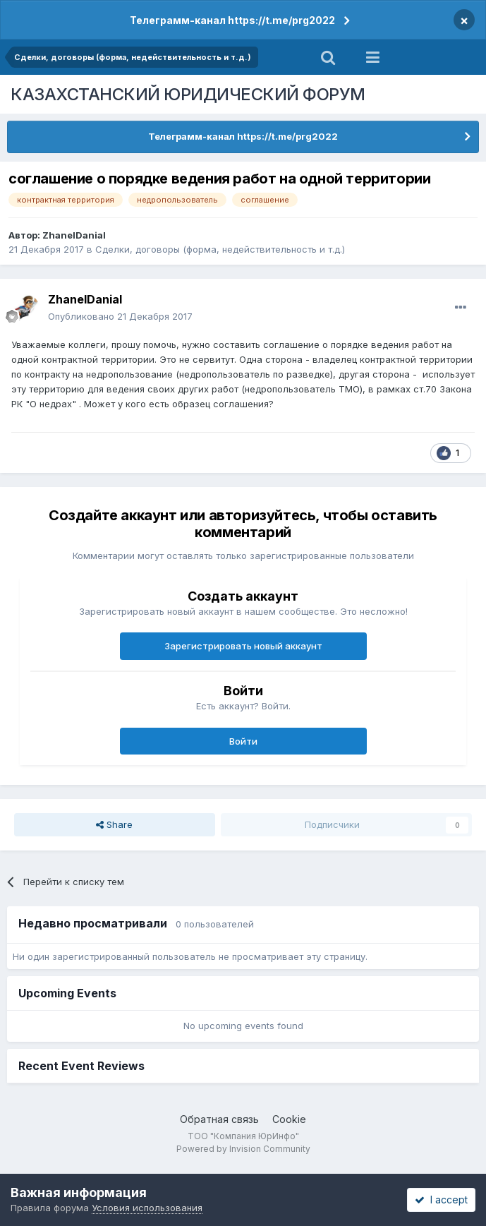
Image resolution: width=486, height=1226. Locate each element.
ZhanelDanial (74, 235)
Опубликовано (120, 316)
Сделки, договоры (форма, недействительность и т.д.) (220, 249)
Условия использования (147, 1207)
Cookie (289, 1119)
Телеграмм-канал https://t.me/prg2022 (232, 20)
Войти (243, 741)
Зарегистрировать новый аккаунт (243, 645)
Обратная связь (219, 1119)
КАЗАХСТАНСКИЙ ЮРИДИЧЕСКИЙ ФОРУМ (188, 94)
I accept (441, 1200)
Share (114, 824)
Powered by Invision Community (243, 1148)
